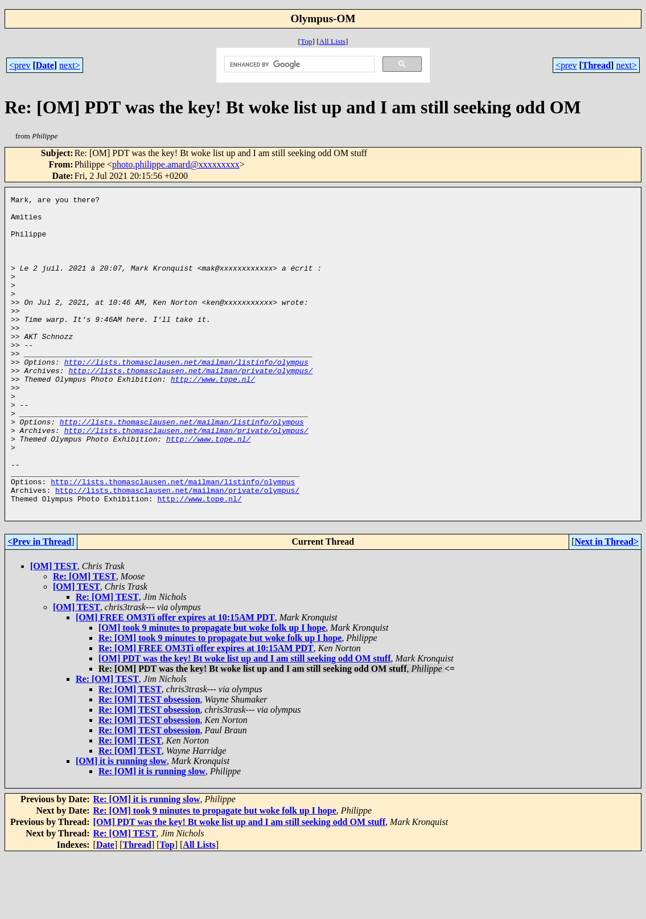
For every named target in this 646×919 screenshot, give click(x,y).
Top (306, 41)
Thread (596, 65)
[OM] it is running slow (121, 824)
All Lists (332, 41)
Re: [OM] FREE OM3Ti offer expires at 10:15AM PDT (206, 711)
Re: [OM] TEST (84, 639)
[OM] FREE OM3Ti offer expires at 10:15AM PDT (175, 680)
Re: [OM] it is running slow (151, 834)
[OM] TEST (53, 629)
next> (69, 65)
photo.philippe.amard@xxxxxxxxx (176, 164)
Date (45, 65)
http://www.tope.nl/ (213, 416)
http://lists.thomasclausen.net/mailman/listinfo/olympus (186, 396)
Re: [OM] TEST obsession (149, 762)
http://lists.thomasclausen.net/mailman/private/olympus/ (190, 406)
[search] (298, 64)
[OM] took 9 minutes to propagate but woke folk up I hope (212, 691)
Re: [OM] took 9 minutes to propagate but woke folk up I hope (219, 701)
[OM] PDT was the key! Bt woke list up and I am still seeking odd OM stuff (244, 721)
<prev (19, 65)
